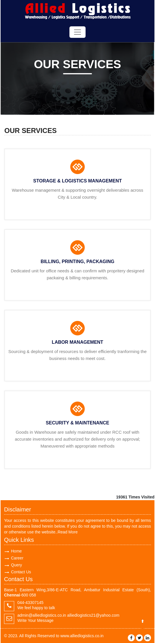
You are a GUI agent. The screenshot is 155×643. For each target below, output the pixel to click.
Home (16, 551)
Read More (68, 532)
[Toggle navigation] (77, 32)
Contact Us (21, 572)
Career (17, 558)
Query (16, 565)
